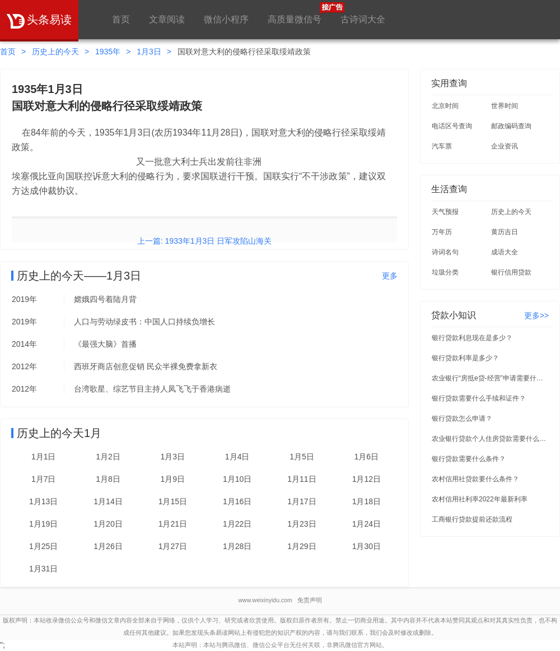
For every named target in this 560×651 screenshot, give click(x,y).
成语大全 (504, 252)
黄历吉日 (504, 232)
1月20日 (108, 523)
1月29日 (301, 546)
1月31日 (43, 568)
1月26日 (108, 546)
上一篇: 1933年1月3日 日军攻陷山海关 (204, 240)
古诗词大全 (362, 19)
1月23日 (301, 523)
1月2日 (108, 456)
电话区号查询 (452, 126)
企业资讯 (504, 146)
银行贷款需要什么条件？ (469, 459)
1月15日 (172, 501)
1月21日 (172, 523)
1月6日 (366, 456)
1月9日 (173, 479)
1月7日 (43, 479)
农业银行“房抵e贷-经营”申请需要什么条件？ (490, 378)
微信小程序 (226, 19)
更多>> (536, 315)
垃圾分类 (445, 272)
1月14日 (108, 501)
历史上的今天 (55, 51)
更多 (390, 275)
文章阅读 (167, 19)
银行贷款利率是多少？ (465, 358)
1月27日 (172, 546)
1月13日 (43, 501)
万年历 (442, 232)
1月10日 (237, 479)
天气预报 (445, 212)
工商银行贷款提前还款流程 (472, 519)
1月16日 (237, 501)
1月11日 (301, 479)
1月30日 (366, 546)
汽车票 (442, 146)
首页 (121, 19)
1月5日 (302, 456)
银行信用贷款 (511, 272)
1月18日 (366, 501)
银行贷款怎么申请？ (462, 418)
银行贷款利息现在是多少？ (472, 338)
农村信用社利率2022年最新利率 (480, 499)
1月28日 (237, 546)
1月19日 (43, 523)
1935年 (107, 51)
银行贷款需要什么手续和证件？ (479, 398)
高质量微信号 (294, 13)
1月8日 (108, 479)
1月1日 (43, 456)
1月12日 (366, 479)
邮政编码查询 (511, 126)
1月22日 (237, 523)
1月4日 (237, 456)
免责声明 (309, 600)
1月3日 (149, 51)
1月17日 (301, 501)
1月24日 (366, 523)
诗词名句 (445, 252)
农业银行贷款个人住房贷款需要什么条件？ (490, 439)
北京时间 (445, 106)
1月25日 (43, 546)
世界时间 (504, 106)
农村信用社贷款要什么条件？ (475, 479)
